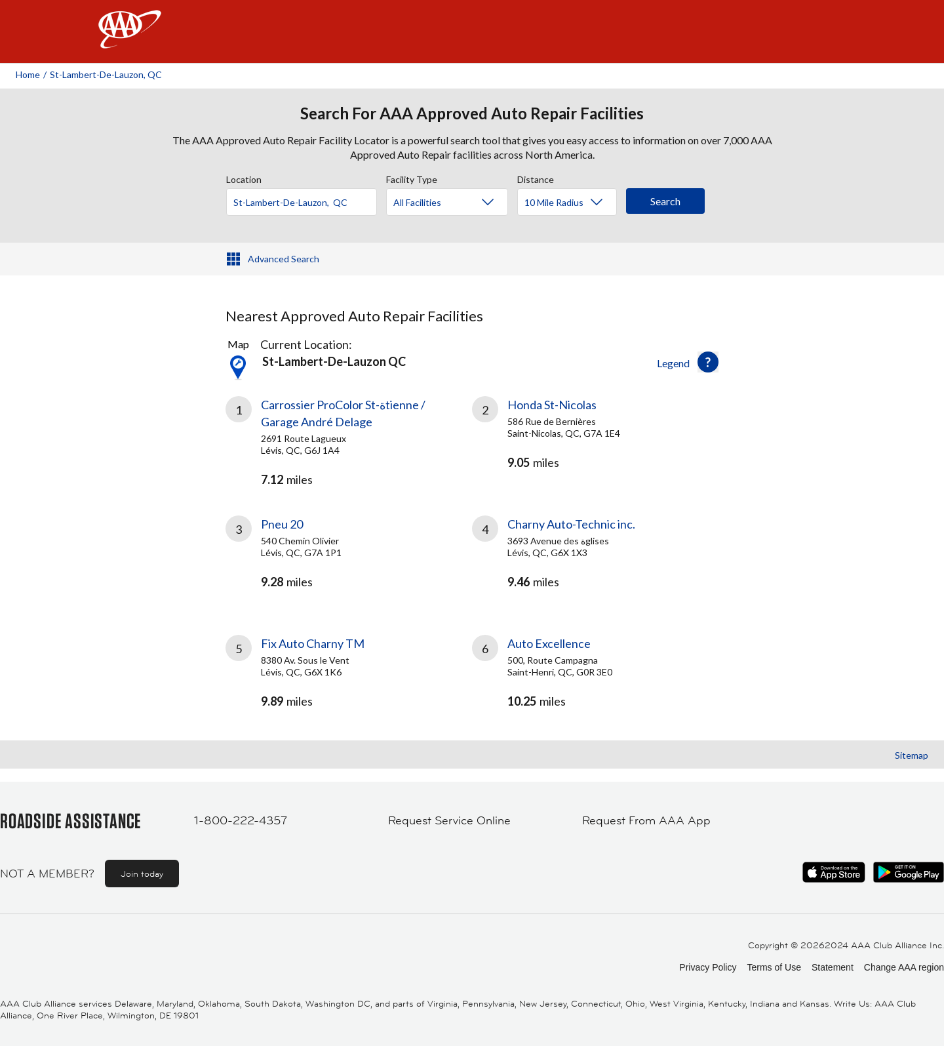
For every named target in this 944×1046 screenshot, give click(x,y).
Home (28, 74)
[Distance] (572, 202)
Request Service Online (449, 820)
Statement (833, 967)
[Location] (301, 202)
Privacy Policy (707, 967)
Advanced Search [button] (283, 258)
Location (244, 178)
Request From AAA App (646, 820)
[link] (349, 440)
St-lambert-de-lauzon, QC (106, 74)
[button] (708, 362)
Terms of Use (773, 967)
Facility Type (411, 178)
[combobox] (306, 198)
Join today (142, 873)
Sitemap (911, 755)
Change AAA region (904, 967)
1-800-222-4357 (240, 820)
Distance (535, 178)
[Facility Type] (457, 202)
